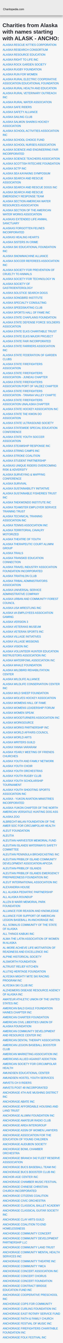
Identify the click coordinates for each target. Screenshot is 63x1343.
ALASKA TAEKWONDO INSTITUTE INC (27, 502)
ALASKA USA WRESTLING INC (22, 608)
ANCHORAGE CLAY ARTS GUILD (23, 1219)
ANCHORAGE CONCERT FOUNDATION (27, 1281)
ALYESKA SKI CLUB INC (18, 985)
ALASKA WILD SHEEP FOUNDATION (26, 693)
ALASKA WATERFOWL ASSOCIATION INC (29, 660)
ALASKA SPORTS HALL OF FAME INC (26, 312)
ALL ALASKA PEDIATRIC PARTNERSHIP (28, 892)
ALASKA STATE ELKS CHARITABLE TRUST (30, 331)
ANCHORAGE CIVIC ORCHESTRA (24, 1200)
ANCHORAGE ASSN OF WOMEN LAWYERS (30, 1130)
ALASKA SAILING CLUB (17, 117)
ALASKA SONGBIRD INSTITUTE (23, 297)
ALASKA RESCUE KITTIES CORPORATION (29, 44)
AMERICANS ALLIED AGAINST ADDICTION (29, 1059)
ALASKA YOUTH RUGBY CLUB (22, 775)
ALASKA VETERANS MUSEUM (22, 626)
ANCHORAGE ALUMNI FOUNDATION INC (28, 1115)
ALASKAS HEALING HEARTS (21, 237)
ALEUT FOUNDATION (16, 830)
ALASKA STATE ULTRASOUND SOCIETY (28, 423)
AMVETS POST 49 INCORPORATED (25, 1087)
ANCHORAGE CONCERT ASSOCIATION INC (30, 1271)
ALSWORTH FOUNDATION (19, 961)
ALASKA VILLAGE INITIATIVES (22, 636)
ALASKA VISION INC (15, 646)
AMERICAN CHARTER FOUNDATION (26, 1017)
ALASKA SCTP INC (14, 168)
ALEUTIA (8, 835)
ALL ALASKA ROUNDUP (18, 897)
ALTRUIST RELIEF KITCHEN (20, 966)
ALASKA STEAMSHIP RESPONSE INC (26, 445)
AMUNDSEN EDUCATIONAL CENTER (26, 1073)
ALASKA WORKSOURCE (18, 722)
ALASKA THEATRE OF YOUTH (22, 539)
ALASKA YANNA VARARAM (19, 747)
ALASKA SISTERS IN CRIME (20, 242)
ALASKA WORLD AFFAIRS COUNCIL (25, 732)
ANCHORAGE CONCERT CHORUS (24, 1276)
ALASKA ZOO (11, 816)
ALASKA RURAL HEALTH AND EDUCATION (30, 88)
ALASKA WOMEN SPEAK (18, 712)
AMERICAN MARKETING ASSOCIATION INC (30, 1054)
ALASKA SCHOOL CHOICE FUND (23, 139)
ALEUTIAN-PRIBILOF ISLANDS (22, 868)
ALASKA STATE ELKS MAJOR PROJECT (28, 336)
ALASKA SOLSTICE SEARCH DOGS (25, 292)
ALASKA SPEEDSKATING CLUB (22, 307)
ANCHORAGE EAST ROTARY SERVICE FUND (31, 1313)
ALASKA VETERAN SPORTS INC (23, 631)
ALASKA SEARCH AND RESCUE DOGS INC (30, 187)
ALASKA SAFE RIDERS (17, 107)
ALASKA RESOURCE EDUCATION (24, 54)
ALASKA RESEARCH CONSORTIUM (25, 49)
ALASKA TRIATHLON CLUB (20, 576)
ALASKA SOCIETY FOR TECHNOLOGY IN (29, 279)
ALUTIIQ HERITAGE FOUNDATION (24, 971)
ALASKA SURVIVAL (15, 483)
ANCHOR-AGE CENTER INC (20, 1177)
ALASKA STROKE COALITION (21, 455)
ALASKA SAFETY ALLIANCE (20, 112)
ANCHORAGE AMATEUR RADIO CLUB (27, 1120)
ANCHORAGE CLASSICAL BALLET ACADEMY (31, 1205)
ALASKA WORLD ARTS (17, 737)
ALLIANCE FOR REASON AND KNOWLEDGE (31, 911)
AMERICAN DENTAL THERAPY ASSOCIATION (31, 1040)
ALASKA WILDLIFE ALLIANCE (21, 679)
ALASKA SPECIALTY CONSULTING (25, 302)
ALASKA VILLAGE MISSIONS (21, 641)
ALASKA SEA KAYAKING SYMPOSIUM (26, 173)
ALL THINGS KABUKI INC (18, 933)
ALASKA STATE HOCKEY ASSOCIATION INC (30, 409)
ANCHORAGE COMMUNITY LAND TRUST (29, 1247)
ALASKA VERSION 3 (15, 621)
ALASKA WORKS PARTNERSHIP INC (26, 727)
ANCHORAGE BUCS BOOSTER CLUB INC (29, 1172)
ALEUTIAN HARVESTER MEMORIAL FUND (29, 840)
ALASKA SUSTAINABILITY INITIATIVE (26, 488)
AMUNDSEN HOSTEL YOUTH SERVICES (28, 1077)
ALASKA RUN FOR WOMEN (20, 74)
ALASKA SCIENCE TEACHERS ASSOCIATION (31, 158)
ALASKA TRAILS (13, 553)
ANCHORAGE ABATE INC (19, 1101)
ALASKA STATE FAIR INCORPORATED (27, 341)
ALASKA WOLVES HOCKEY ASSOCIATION (29, 698)
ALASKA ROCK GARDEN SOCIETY (24, 64)
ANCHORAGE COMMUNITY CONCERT (27, 1233)
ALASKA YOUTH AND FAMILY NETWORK (28, 761)
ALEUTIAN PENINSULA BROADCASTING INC (31, 854)
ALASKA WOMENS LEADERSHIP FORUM (28, 707)
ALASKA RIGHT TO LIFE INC (20, 59)
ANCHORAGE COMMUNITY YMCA (24, 1266)
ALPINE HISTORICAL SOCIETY (22, 956)
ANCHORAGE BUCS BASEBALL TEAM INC (29, 1167)
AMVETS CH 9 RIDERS (17, 1082)
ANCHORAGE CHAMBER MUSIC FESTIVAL (30, 1181)
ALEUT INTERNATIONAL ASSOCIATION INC (30, 882)
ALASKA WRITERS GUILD (19, 742)
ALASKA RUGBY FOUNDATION (22, 69)
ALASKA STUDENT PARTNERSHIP (24, 460)
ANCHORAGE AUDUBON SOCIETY (25, 1144)
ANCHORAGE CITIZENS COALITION (25, 1195)
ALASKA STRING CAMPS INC (21, 450)
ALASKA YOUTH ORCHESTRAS (23, 771)
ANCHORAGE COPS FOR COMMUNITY (27, 1303)
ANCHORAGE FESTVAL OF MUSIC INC (27, 1323)
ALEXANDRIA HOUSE (16, 887)
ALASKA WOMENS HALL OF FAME (24, 703)
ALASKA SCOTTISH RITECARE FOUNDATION (31, 163)
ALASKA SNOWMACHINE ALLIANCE (25, 256)
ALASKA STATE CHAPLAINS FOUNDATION (29, 317)
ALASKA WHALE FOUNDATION (22, 665)
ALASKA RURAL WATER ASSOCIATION (27, 102)
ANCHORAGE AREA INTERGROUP (25, 1125)
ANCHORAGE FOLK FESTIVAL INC (24, 1337)
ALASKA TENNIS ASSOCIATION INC (25, 525)
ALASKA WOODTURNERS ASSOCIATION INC (31, 717)
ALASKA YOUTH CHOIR (18, 766)
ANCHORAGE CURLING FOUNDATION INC (30, 1308)
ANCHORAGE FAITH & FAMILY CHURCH (28, 1318)
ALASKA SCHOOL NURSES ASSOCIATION (29, 144)
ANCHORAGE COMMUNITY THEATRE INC (29, 1261)
